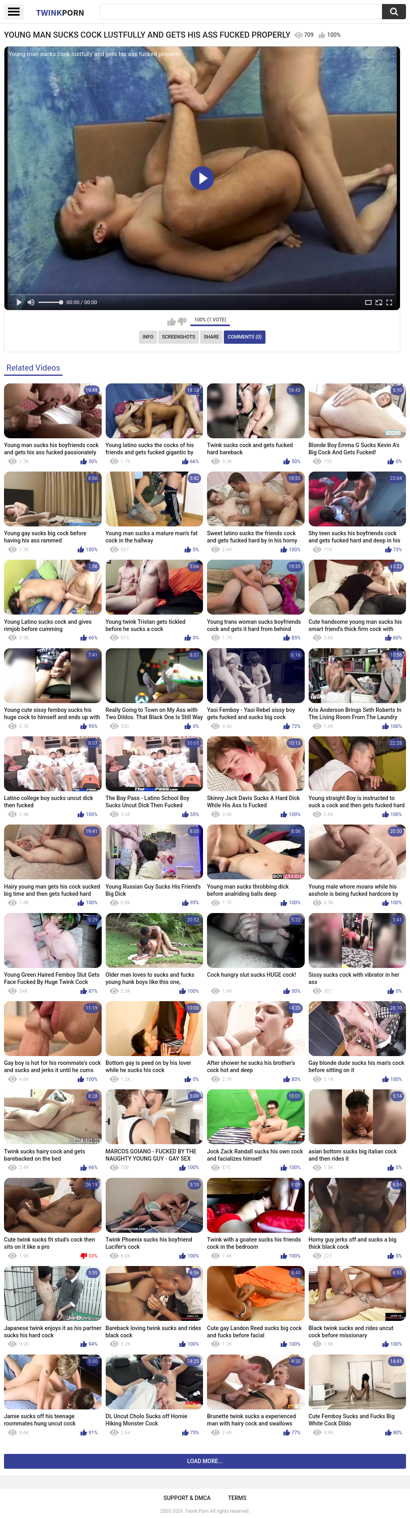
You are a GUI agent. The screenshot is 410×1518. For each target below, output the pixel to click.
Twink (60, 12)
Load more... (205, 1461)
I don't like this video (182, 322)
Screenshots (178, 337)
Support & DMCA (186, 1498)
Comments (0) (245, 337)
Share (211, 337)
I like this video (171, 322)
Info (148, 337)
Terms (237, 1498)
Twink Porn (196, 1511)
